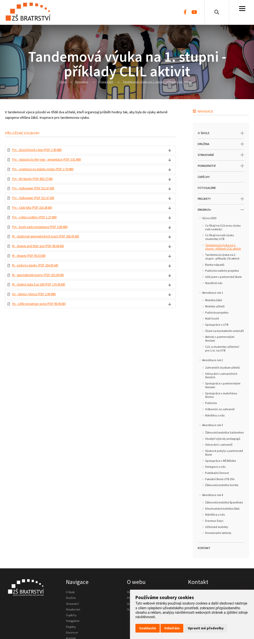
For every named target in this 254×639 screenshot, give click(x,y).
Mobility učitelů (214, 306)
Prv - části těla (36, 215)
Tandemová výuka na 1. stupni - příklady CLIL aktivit (159, 81)
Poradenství (75, 612)
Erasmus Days (214, 521)
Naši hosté (212, 318)
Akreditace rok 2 (212, 360)
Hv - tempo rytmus (38, 312)
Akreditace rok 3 (212, 425)
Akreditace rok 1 (212, 292)
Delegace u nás (215, 466)
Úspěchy (204, 177)
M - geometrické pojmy (42, 290)
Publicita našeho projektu (222, 270)
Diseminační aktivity (218, 533)
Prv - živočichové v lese (41, 150)
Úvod (57, 81)
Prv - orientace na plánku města (47, 172)
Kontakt (204, 548)
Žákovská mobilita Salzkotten (224, 432)
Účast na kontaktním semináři (224, 331)
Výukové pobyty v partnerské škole (224, 452)
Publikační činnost (217, 473)
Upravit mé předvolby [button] (205, 628)
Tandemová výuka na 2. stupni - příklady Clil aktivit (222, 256)
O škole (71, 592)
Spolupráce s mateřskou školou (221, 395)
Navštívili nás (213, 283)
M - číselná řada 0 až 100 (43, 301)
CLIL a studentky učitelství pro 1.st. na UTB (222, 348)
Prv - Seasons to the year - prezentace (53, 161)
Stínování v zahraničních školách (221, 375)
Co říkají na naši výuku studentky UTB (219, 237)
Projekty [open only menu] (221, 199)
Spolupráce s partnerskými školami (222, 385)
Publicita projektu (216, 312)
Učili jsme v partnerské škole (223, 277)
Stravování (74, 606)
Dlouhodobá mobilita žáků (222, 508)
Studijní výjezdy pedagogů (222, 438)
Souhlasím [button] (147, 628)
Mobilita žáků (213, 300)
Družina (71, 599)
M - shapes (32, 268)
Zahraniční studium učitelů (222, 367)
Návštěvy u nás (215, 415)
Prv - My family (36, 183)
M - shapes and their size (43, 258)
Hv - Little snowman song (43, 322)
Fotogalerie (207, 188)
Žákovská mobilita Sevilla (221, 485)
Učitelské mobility (216, 527)
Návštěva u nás (215, 514)
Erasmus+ (77, 81)
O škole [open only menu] (221, 133)
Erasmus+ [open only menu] (221, 210)
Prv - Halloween (37, 193)
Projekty (72, 632)
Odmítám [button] (172, 628)
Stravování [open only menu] (221, 155)
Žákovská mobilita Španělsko (224, 502)
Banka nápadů (214, 264)
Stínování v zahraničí (218, 444)
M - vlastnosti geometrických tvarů (51, 247)
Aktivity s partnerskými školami (219, 338)
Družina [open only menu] (221, 144)
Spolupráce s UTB (216, 324)
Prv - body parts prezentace (45, 236)
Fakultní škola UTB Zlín (220, 479)
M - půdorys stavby (39, 279)
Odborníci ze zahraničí (220, 409)
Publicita (211, 403)
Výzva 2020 (103, 81)
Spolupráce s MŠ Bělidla (220, 461)
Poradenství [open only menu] (221, 166)
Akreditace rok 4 (212, 495)
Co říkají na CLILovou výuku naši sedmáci (223, 227)
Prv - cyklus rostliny (38, 226)
